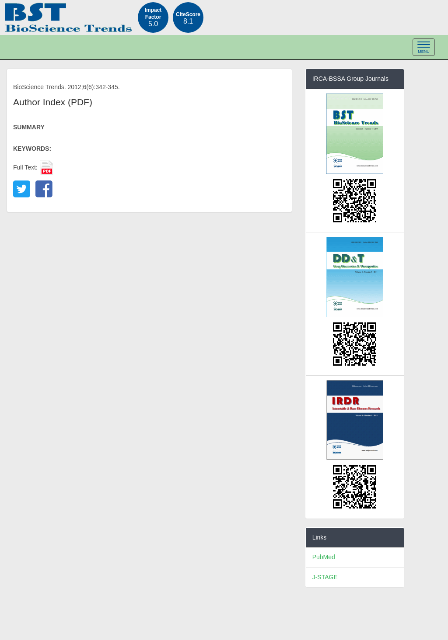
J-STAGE (325, 577)
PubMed (323, 557)
